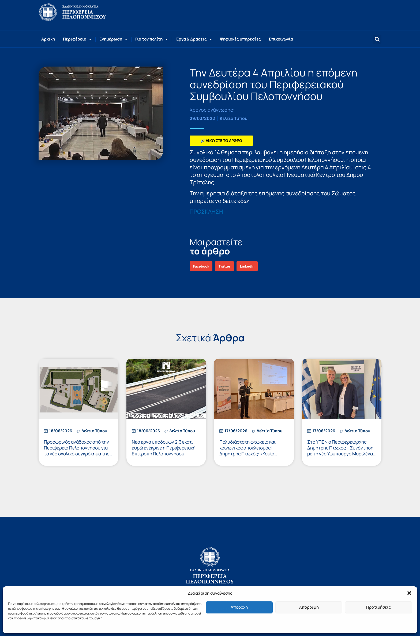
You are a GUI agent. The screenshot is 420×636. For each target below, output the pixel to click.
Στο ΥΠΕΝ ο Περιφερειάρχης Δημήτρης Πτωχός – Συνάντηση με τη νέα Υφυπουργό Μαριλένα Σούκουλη (340, 451)
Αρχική (48, 39)
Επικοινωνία (281, 39)
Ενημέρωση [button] (113, 39)
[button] (409, 593)
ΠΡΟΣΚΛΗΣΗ (206, 211)
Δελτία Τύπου (234, 118)
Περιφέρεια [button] (77, 39)
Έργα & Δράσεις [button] (194, 39)
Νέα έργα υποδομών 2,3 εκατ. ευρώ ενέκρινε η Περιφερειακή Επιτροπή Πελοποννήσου (164, 448)
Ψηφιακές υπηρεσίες (240, 39)
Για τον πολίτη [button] (151, 39)
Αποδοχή (239, 607)
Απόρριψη (309, 607)
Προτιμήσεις (378, 607)
